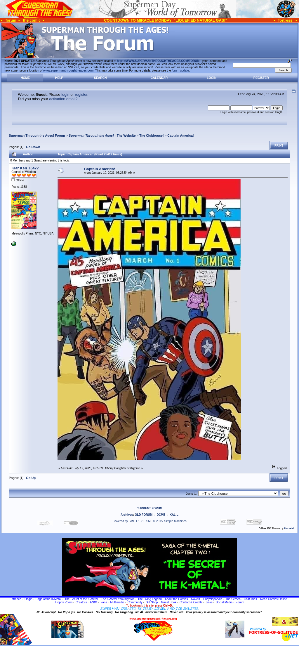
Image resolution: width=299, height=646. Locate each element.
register (81, 94)
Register (261, 77)
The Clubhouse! (151, 135)
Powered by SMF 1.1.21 (128, 521)
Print (278, 145)
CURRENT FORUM (149, 508)
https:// (158, 60)
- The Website (102, 135)
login (65, 94)
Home (25, 77)
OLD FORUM (143, 514)
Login (211, 77)
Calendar (159, 77)
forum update (180, 70)
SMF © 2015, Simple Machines (166, 521)
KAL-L (174, 514)
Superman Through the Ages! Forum (37, 135)
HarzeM (289, 528)
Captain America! (180, 135)
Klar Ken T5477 (25, 168)
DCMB (161, 514)
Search (100, 77)
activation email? (63, 99)
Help (59, 77)
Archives (127, 514)
